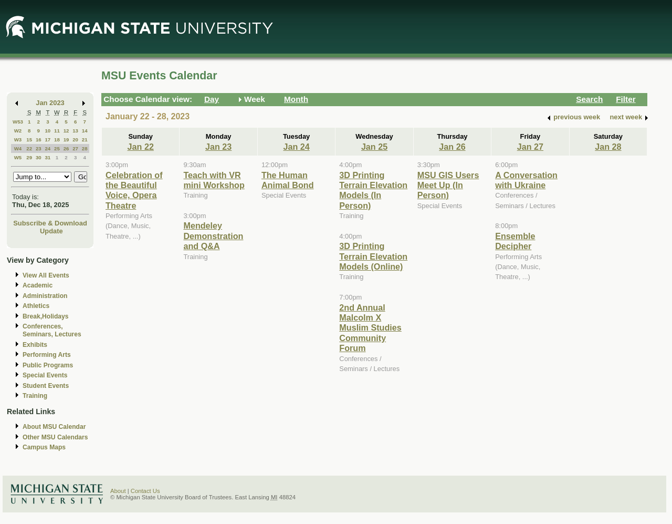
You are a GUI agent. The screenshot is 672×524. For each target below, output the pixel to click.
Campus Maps (44, 447)
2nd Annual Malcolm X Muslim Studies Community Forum (370, 328)
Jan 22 (141, 146)
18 (57, 139)
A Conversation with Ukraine (526, 180)
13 (75, 130)
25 (57, 148)
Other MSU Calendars (55, 437)
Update (51, 231)
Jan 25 (374, 146)
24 (47, 148)
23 (38, 148)
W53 (18, 122)
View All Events (46, 275)
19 (66, 139)
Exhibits (35, 344)
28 (85, 148)
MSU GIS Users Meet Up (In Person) (448, 185)
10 (47, 130)
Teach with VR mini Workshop (213, 180)
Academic (37, 285)
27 (75, 148)
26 (66, 148)
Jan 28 (608, 146)
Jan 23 (218, 146)
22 (29, 148)
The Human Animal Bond (287, 180)
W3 (18, 139)
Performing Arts (47, 354)
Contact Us (145, 491)
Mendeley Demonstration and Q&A (213, 236)
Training (35, 395)
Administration (45, 296)
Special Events (45, 375)
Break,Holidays (46, 316)
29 (29, 157)
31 (47, 157)
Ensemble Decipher (515, 241)
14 (85, 130)
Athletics (36, 306)
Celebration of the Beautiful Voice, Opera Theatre (134, 190)
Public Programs (48, 365)
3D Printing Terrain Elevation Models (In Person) (373, 190)
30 (38, 157)
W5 (18, 157)
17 (47, 139)
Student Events (46, 385)
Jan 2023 (50, 103)
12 (66, 130)
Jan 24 (296, 146)
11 (57, 130)
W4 (18, 148)
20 (75, 139)
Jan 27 (530, 146)
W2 (18, 130)
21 (85, 139)
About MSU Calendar (54, 426)
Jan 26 (452, 146)
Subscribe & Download (50, 223)
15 (29, 139)
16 (38, 139)
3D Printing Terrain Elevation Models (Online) (373, 256)
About (118, 491)
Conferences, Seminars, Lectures (52, 330)
